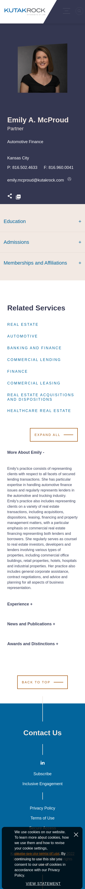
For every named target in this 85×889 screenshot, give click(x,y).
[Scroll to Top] (42, 682)
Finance (17, 371)
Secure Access (42, 828)
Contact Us (42, 732)
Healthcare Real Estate (39, 411)
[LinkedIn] (43, 764)
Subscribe (42, 774)
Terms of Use (42, 818)
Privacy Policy (42, 808)
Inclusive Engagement (42, 784)
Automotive (22, 336)
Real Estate (23, 324)
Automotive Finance (25, 142)
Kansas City (18, 158)
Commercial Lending (34, 360)
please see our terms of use (37, 867)
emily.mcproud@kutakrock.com (35, 180)
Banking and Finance (34, 348)
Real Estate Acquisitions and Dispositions (42, 397)
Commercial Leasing (34, 383)
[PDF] (18, 197)
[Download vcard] (69, 180)
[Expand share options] (9, 197)
